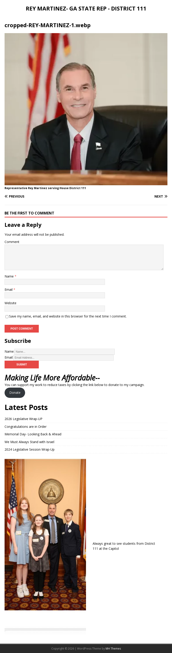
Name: (9, 351)
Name (10, 276)
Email (9, 289)
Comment (12, 242)
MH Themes (113, 648)
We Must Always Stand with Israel (29, 442)
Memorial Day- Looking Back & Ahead (33, 434)
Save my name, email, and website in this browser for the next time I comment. (68, 316)
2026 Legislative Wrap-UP (23, 419)
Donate (15, 392)
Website (10, 303)
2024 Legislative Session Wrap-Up (30, 449)
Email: (9, 357)
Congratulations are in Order (26, 426)
